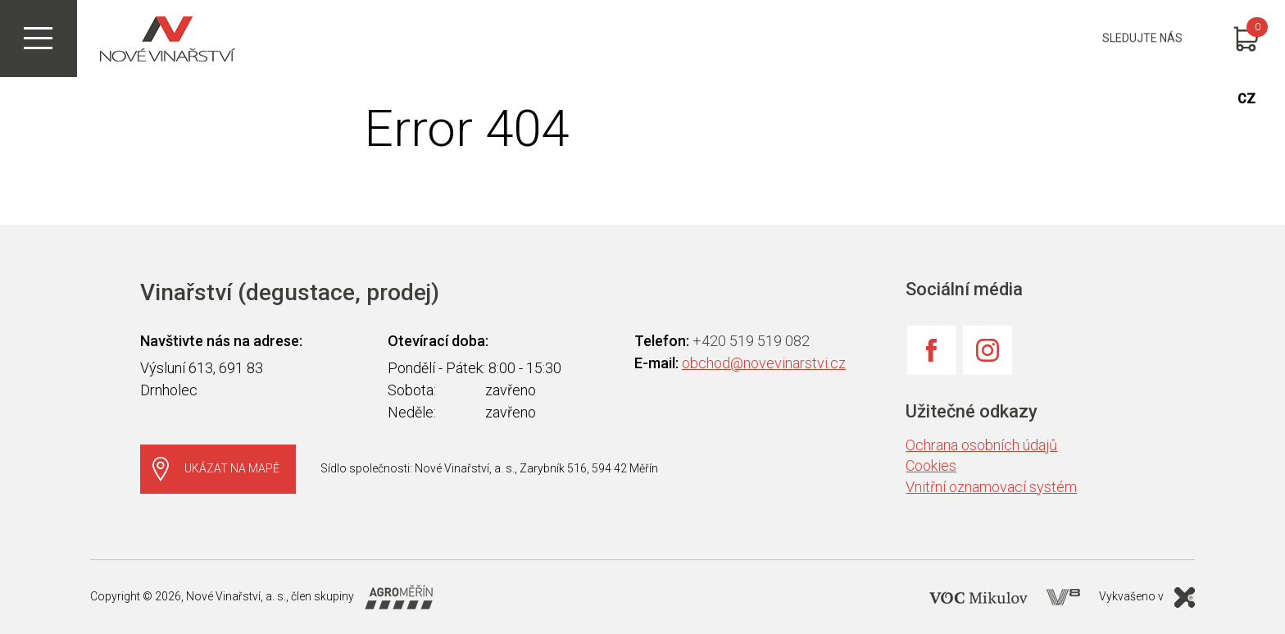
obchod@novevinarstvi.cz (764, 363)
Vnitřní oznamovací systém (991, 486)
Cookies (931, 465)
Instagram (987, 350)
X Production (1184, 597)
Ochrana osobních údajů (981, 445)
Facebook (931, 350)
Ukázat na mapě (231, 468)
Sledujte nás (1142, 38)
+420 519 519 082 (751, 340)
